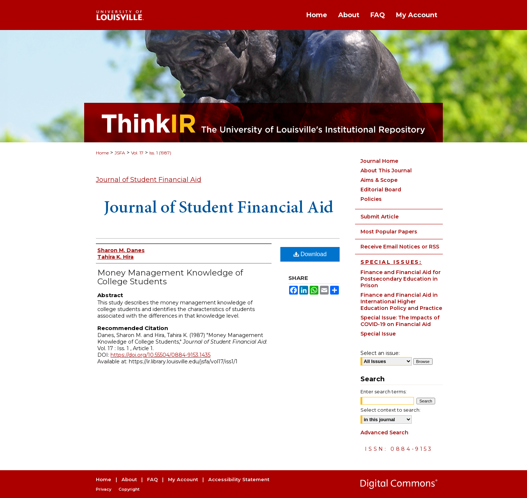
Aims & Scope (378, 180)
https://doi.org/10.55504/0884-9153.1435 (160, 355)
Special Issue (378, 333)
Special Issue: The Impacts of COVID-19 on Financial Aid (400, 320)
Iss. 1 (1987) (160, 153)
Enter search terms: (383, 391)
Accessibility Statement (238, 479)
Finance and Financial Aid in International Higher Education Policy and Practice (401, 301)
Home (102, 153)
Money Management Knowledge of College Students (170, 277)
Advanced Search (384, 432)
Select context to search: (390, 410)
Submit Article (379, 216)
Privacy (103, 489)
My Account (183, 479)
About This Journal (386, 170)
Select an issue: (380, 353)
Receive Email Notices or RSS (399, 246)
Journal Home (379, 161)
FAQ (152, 479)
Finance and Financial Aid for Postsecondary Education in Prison (400, 279)
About (129, 479)
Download (310, 254)
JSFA (120, 153)
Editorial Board (380, 189)
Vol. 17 (137, 153)
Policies (371, 199)
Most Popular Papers (388, 231)
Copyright (129, 489)
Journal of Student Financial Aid (148, 180)
